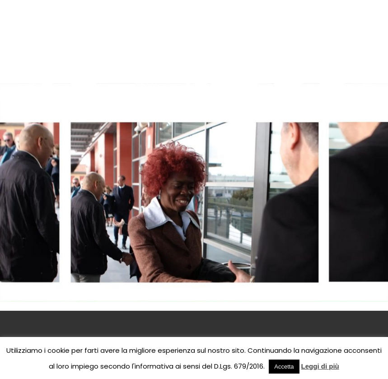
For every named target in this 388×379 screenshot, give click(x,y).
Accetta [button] (284, 366)
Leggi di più (320, 366)
